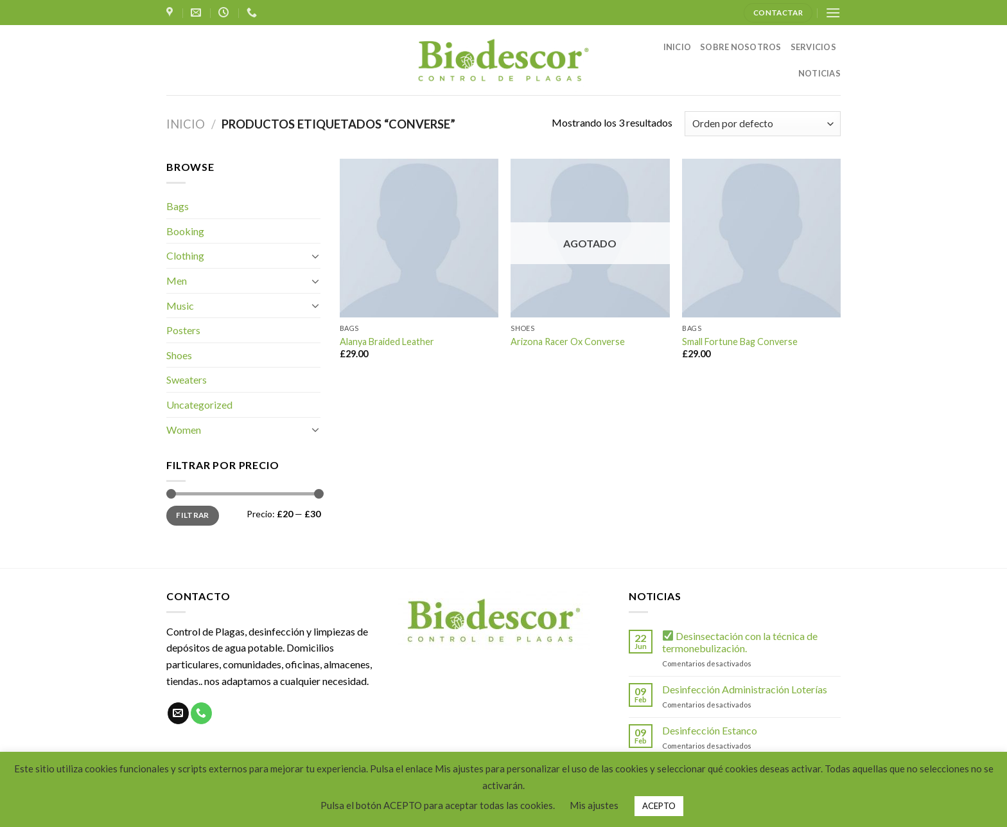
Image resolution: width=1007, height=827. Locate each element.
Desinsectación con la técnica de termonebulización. (740, 642)
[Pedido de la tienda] (763, 123)
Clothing (185, 255)
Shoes (179, 355)
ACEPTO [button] (659, 806)
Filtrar (192, 515)
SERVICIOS (813, 47)
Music (180, 305)
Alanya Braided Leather (387, 341)
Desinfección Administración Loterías (744, 689)
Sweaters (186, 379)
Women (183, 429)
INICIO (677, 47)
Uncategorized (199, 404)
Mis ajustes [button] (594, 805)
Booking (185, 231)
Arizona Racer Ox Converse (568, 341)
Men (176, 280)
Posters (183, 330)
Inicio (185, 124)
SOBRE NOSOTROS (741, 47)
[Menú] (833, 12)
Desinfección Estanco (709, 730)
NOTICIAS (819, 73)
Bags (177, 206)
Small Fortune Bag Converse (740, 341)
